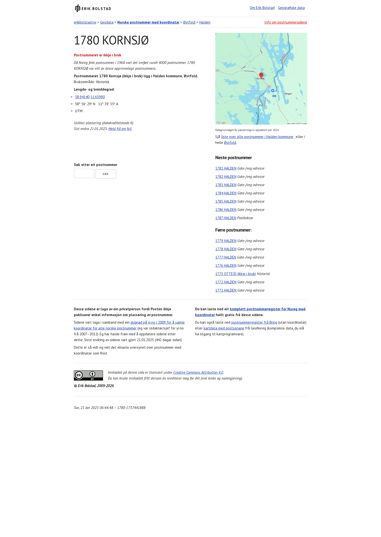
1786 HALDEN (225, 209)
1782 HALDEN (225, 176)
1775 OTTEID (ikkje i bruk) (235, 273)
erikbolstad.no (85, 22)
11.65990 (97, 97)
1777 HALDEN (225, 257)
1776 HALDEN (225, 265)
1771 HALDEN (225, 290)
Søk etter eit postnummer (95, 164)
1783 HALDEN (225, 184)
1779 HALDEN (225, 240)
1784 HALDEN (225, 193)
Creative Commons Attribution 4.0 (198, 372)
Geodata (106, 22)
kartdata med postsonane (224, 328)
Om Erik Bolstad (262, 7)
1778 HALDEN (225, 249)
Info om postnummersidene (285, 22)
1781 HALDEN (225, 168)
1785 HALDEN (225, 201)
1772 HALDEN (225, 282)
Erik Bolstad (97, 8)
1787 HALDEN (225, 218)
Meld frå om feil (119, 128)
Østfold (189, 22)
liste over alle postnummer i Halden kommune (257, 136)
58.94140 (82, 97)
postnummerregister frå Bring (254, 322)
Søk (106, 174)
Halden (204, 22)
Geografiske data (291, 7)
